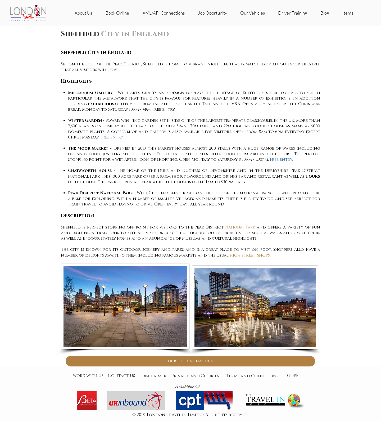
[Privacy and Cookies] (195, 376)
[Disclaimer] (154, 376)
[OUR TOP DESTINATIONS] (190, 361)
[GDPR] (293, 376)
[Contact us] (121, 376)
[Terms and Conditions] (252, 376)
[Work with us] (88, 376)
